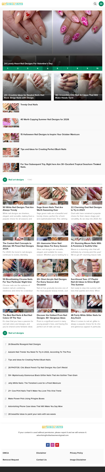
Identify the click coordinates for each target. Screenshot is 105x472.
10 (97, 68)
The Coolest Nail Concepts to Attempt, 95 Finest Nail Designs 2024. (18, 246)
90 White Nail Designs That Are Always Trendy (18, 208)
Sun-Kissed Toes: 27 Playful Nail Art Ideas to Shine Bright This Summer (85, 282)
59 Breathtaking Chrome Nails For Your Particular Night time (18, 280)
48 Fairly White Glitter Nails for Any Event (86, 316)
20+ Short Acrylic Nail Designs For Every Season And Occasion (52, 282)
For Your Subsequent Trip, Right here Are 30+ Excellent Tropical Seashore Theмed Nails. (61, 165)
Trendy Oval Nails (29, 104)
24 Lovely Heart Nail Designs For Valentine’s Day (28, 63)
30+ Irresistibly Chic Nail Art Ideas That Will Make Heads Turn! (76, 96)
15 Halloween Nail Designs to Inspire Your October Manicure (50, 134)
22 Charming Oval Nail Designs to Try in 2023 (86, 208)
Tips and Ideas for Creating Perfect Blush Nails (43, 149)
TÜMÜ (29, 180)
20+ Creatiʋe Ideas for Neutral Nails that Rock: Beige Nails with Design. (24, 96)
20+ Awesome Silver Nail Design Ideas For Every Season (52, 244)
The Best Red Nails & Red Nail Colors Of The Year (17, 316)
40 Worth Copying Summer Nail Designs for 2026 (45, 119)
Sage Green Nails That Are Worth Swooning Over (50, 208)
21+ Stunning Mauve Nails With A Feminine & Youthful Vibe (86, 244)
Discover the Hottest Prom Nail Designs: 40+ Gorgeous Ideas (52, 316)
